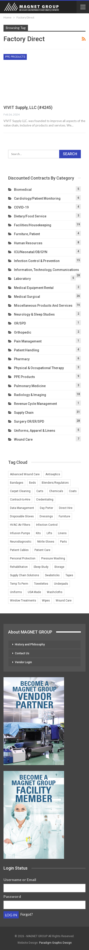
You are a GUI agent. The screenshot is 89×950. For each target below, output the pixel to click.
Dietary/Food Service (30, 216)
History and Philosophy (30, 644)
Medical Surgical (27, 297)
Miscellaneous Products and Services (43, 305)
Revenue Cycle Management (35, 404)
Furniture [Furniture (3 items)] (64, 516)
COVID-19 (21, 207)
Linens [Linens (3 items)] (62, 533)
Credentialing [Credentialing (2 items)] (44, 499)
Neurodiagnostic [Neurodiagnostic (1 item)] (20, 541)
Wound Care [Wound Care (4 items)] (64, 600)
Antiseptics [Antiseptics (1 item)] (52, 474)
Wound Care (23, 439)
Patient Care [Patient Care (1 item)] (42, 550)
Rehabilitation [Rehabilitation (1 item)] (19, 567)
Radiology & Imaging (30, 395)
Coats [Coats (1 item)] (73, 491)
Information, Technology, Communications (46, 270)
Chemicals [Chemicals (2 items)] (56, 491)
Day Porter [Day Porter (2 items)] (46, 508)
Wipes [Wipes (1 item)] (46, 600)
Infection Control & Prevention (37, 261)
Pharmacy (22, 359)
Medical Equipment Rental (34, 288)
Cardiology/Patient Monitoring (37, 198)
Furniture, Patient (27, 234)
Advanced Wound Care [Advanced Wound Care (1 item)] (25, 474)
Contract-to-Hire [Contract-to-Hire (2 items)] (20, 499)
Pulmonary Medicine (30, 386)
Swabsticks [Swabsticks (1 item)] (52, 575)
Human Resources (28, 243)
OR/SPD (20, 323)
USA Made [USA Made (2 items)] (34, 592)
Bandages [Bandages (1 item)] (16, 482)
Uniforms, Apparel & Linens (34, 430)
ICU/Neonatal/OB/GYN (30, 252)
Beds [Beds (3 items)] (32, 482)
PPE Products (15, 56)
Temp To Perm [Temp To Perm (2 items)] (19, 583)
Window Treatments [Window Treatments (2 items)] (23, 600)
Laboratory (22, 279)
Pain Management (27, 341)
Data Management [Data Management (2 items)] (22, 508)
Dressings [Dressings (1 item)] (46, 516)
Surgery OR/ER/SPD (29, 421)
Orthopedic (22, 332)
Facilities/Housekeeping (32, 225)
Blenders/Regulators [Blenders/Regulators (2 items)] (55, 482)
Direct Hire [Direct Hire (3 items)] (65, 508)
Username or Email (19, 879)
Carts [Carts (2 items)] (39, 491)
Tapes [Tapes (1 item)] (69, 575)
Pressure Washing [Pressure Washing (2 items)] (53, 558)
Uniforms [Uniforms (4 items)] (16, 592)
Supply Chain (24, 412)
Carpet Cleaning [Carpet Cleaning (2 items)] (20, 491)
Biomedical (23, 189)
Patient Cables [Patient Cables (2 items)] (19, 550)
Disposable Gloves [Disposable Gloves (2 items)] (22, 516)
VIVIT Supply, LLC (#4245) (27, 107)
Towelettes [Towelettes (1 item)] (41, 583)
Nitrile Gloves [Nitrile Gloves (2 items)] (45, 541)
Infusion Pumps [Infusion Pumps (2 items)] (20, 533)
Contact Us (22, 653)
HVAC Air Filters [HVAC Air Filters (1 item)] (20, 524)
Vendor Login (23, 662)
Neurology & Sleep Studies (34, 314)
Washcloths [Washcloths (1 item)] (54, 592)
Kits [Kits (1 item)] (38, 533)
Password (12, 896)
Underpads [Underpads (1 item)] (61, 583)
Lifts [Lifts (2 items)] (49, 533)
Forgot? (26, 914)
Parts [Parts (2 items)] (63, 541)
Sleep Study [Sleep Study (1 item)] (41, 567)
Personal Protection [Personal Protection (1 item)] (22, 558)
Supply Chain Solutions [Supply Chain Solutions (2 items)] (24, 575)
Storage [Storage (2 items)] (59, 567)
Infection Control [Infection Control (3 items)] (47, 524)
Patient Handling (26, 350)
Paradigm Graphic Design (55, 942)
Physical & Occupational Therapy (39, 368)
